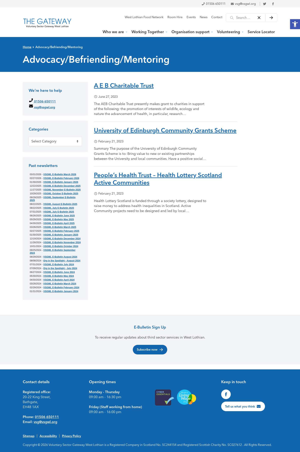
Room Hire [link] (175, 17)
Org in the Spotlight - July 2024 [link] (60, 268)
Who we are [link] (113, 32)
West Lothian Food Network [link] (144, 17)
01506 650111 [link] (213, 4)
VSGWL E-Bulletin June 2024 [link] (59, 272)
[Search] (271, 17)
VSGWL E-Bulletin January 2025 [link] (60, 234)
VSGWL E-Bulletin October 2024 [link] (60, 246)
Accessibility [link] (48, 435)
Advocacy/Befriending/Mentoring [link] (59, 47)
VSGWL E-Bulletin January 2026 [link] (60, 182)
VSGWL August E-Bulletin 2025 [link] (60, 204)
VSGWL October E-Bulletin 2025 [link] (60, 193)
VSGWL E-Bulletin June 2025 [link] (59, 215)
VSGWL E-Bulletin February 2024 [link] (61, 287)
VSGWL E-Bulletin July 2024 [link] (58, 264)
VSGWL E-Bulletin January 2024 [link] (60, 291)
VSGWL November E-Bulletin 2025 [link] (62, 189)
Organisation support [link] (190, 32)
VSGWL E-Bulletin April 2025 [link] (58, 223)
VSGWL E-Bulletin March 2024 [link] (59, 283)
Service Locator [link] (261, 32)
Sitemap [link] (28, 435)
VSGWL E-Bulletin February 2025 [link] (61, 231)
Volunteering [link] (228, 32)
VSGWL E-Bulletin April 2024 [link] (58, 280)
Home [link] (27, 47)
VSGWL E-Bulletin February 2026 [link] (61, 178)
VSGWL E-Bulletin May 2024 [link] (58, 276)
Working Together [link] (147, 32)
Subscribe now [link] (150, 349)
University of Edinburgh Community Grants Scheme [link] (165, 130)
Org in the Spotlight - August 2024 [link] (61, 260)
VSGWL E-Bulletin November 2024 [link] (62, 242)
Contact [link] (216, 17)
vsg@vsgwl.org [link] (243, 4)
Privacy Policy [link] (71, 435)
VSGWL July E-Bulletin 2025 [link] (58, 208)
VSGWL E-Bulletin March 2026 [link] (59, 174)
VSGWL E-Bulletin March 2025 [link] (59, 227)
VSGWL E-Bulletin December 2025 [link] (62, 186)
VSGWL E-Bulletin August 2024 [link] (60, 257)
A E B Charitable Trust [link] (124, 85)
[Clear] (259, 17)
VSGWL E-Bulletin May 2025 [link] (58, 219)
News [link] (203, 17)
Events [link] (191, 17)
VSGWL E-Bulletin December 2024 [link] (62, 238)
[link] (295, 24)
